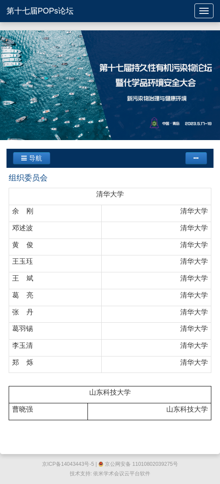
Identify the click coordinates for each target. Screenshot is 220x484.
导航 (31, 158)
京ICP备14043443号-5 (68, 464)
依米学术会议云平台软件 (121, 474)
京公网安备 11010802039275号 (138, 464)
